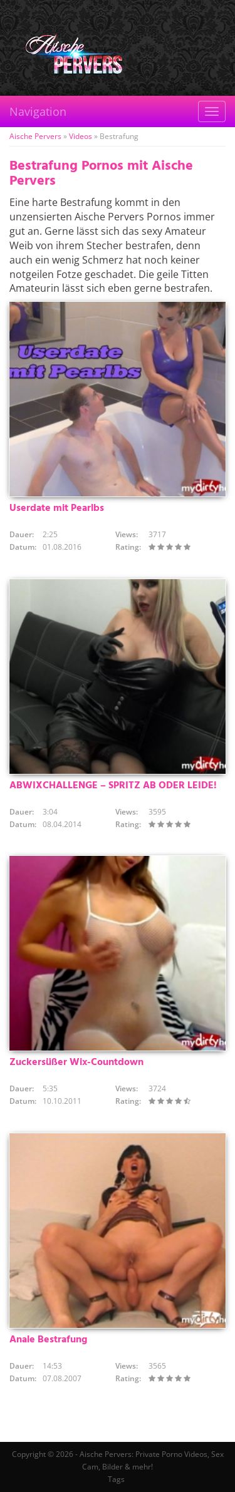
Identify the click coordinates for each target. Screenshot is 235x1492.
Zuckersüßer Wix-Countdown (76, 1062)
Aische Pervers (35, 136)
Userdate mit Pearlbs (56, 508)
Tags (116, 1479)
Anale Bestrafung (48, 1340)
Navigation (37, 111)
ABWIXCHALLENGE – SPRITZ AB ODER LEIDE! (113, 786)
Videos (80, 136)
